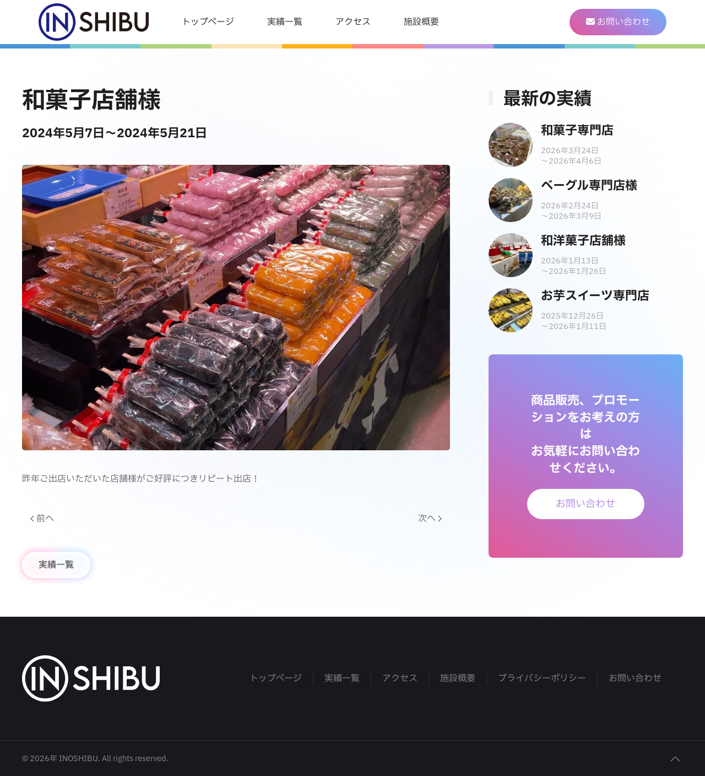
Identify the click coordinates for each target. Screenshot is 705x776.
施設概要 (421, 22)
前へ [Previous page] (42, 518)
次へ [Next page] (430, 518)
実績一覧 (284, 22)
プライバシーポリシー (542, 678)
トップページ (208, 22)
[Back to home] (93, 22)
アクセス (353, 22)
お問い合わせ (585, 504)
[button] (675, 758)
